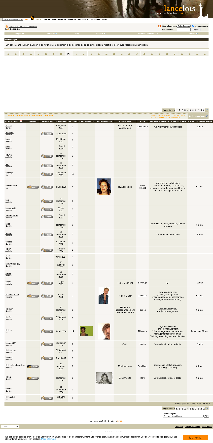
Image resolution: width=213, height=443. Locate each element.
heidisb (8, 242)
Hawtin (8, 155)
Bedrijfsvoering (59, 19)
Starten (47, 19)
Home (38, 19)
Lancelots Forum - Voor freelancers (23, 27)
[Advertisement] (106, 83)
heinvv (8, 273)
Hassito (8, 126)
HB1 (7, 164)
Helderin (9, 309)
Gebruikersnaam (169, 26)
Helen (8, 377)
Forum (105, 19)
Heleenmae (10, 350)
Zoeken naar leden (197, 116)
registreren (130, 45)
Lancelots (179, 427)
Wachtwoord (167, 30)
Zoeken (193, 33)
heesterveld (10, 208)
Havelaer (9, 132)
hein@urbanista (12, 264)
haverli (8, 139)
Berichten (73, 121)
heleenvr (9, 357)
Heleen (8, 330)
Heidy (8, 249)
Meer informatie (48, 439)
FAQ (77, 33)
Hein (7, 256)
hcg (7, 200)
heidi (7, 224)
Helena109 (10, 397)
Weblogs (52, 33)
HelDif (8, 317)
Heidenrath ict (11, 215)
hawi (7, 146)
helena (8, 389)
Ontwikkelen (83, 19)
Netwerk (101, 33)
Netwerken (95, 19)
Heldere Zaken (12, 295)
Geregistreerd (61, 121)
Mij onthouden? (200, 26)
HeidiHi (8, 233)
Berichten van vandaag (148, 33)
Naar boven (207, 427)
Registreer (19, 33)
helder (8, 282)
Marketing (72, 19)
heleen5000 (10, 343)
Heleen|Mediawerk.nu (15, 365)
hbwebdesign (11, 186)
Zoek (26, 19)
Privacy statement (192, 427)
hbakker (9, 173)
